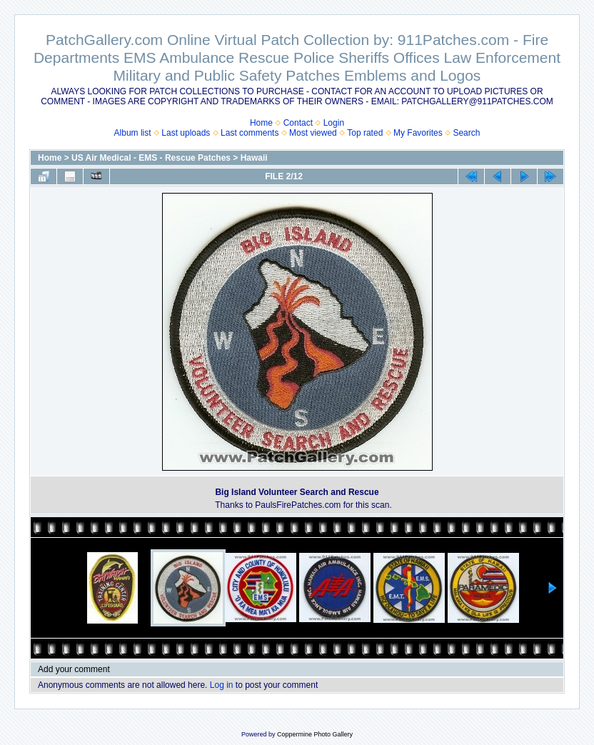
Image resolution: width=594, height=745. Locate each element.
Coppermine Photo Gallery (315, 734)
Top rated (365, 133)
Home (261, 123)
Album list (132, 133)
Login (333, 123)
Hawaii (254, 158)
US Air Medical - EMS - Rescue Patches (151, 158)
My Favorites (418, 133)
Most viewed (313, 133)
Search (466, 133)
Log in (221, 685)
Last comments (249, 133)
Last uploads (185, 133)
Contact (298, 123)
